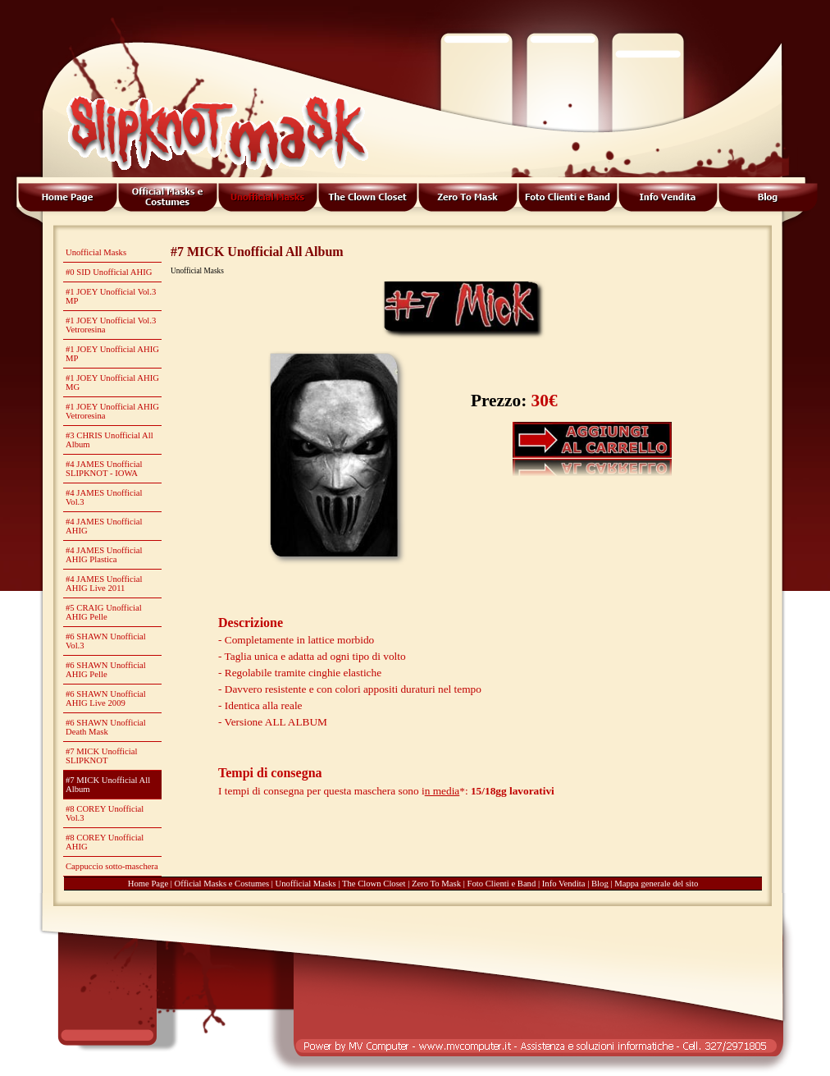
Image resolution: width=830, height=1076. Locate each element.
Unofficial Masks (306, 883)
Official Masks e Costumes (222, 883)
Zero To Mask (436, 883)
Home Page (148, 883)
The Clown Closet (374, 883)
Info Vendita (564, 883)
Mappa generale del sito (656, 883)
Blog (600, 883)
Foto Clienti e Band (501, 883)
